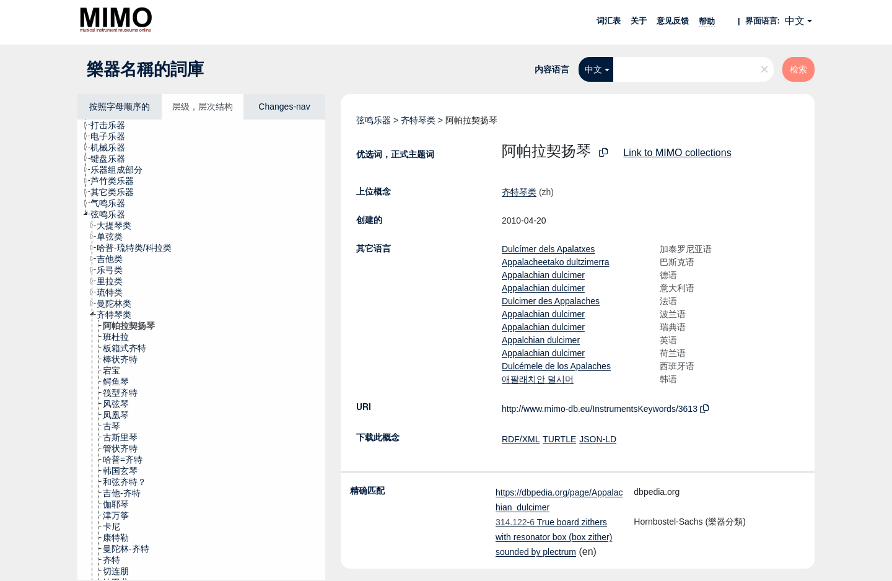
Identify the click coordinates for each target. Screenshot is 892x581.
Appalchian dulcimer (541, 340)
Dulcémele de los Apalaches (556, 366)
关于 (639, 20)
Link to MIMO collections (677, 152)
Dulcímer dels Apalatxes (548, 249)
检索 (798, 69)
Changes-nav (284, 106)
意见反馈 (673, 20)
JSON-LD (597, 439)
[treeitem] (113, 125)
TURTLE (559, 439)
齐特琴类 (418, 120)
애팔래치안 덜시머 (538, 379)
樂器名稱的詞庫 (145, 69)
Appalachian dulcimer (543, 275)
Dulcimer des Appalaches (551, 301)
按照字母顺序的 (119, 106)
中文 (795, 20)
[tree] (201, 350)
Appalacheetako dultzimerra (556, 262)
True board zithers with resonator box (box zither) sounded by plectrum (554, 537)
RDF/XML (521, 439)
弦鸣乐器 (373, 120)
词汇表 (609, 20)
